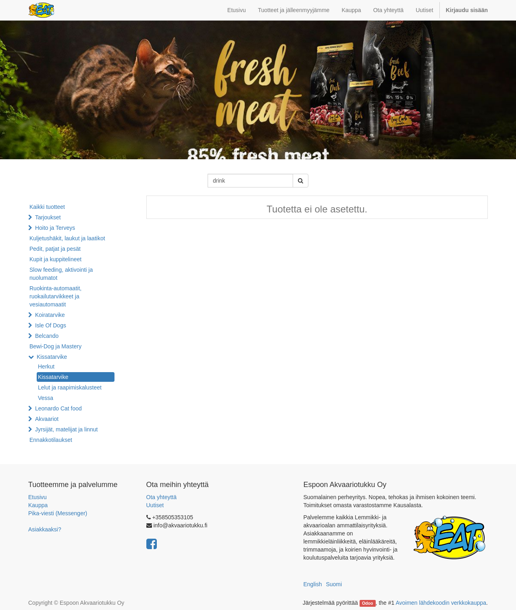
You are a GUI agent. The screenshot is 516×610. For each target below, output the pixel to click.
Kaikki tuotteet (47, 207)
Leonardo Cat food (58, 408)
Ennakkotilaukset (50, 440)
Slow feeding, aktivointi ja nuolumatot (61, 273)
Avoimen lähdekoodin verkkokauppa (440, 603)
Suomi (334, 584)
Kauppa (38, 505)
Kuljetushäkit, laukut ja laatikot (67, 238)
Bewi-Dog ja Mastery (55, 346)
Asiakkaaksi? (44, 529)
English (313, 584)
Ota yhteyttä (161, 497)
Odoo (367, 603)
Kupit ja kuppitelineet (55, 259)
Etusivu (37, 497)
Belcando (46, 336)
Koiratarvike (50, 315)
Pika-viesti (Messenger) (57, 513)
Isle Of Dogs (50, 325)
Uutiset (155, 505)
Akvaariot (46, 419)
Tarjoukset (48, 217)
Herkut (46, 366)
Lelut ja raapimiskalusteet (70, 387)
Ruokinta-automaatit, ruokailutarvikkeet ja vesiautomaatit (55, 296)
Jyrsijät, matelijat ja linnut (66, 429)
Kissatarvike (52, 357)
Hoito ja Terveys (55, 228)
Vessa (45, 398)
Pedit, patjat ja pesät (55, 249)
